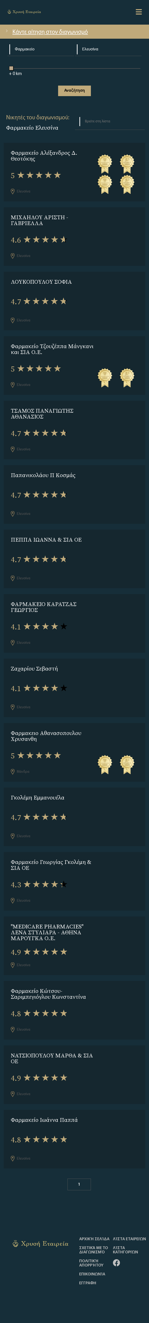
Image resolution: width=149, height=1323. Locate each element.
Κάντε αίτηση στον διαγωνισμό (46, 32)
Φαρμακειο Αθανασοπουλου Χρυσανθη (46, 736)
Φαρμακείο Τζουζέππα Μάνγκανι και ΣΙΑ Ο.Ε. (52, 349)
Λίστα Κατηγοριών (125, 1250)
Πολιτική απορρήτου (91, 1263)
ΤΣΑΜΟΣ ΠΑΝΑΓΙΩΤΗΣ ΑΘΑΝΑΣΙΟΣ (42, 413)
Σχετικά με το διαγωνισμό (93, 1250)
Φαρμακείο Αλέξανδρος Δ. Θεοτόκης (44, 156)
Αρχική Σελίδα (94, 1239)
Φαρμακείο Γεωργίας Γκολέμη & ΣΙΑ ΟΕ (51, 865)
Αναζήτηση (74, 90)
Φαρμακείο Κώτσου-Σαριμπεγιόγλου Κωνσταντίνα (48, 994)
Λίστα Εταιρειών (129, 1239)
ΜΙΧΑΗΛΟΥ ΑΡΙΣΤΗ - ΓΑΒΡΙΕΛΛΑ (39, 220)
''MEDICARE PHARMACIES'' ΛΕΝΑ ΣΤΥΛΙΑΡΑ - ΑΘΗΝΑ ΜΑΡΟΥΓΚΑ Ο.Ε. (47, 932)
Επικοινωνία (92, 1274)
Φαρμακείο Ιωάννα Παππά (44, 1120)
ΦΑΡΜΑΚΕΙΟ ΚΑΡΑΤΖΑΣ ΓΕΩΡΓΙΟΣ (43, 607)
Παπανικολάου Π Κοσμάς (43, 475)
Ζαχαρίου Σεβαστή (34, 668)
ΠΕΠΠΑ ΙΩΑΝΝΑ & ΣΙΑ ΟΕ (46, 540)
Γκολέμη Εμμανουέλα (37, 797)
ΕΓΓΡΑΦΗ (87, 1283)
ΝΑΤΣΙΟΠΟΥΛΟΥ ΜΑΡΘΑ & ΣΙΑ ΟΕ (52, 1058)
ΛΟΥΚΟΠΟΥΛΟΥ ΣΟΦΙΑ (41, 282)
